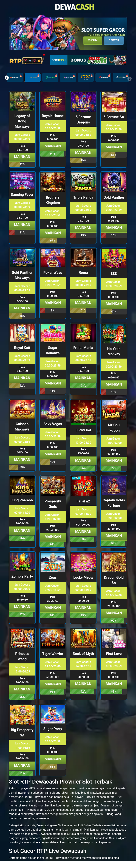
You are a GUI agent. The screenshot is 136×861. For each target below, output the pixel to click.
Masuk (93, 40)
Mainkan (22, 157)
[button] (6, 78)
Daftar (114, 40)
